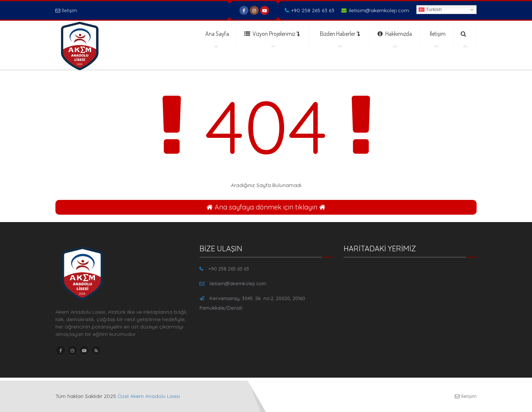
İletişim (66, 10)
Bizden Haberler (340, 33)
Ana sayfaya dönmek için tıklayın (266, 207)
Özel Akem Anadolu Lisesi (148, 396)
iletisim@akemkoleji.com (375, 10)
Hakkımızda (395, 33)
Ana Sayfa (217, 33)
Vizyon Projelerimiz (272, 33)
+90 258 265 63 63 (309, 10)
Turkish (430, 10)
